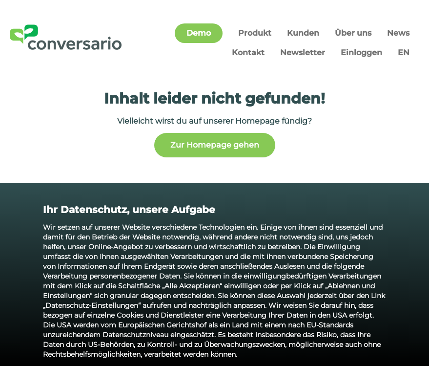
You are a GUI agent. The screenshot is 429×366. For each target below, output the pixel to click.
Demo (198, 33)
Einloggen (361, 52)
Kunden (303, 33)
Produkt (254, 33)
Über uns (353, 33)
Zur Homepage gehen (214, 145)
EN (403, 52)
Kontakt (248, 52)
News (398, 33)
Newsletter (302, 52)
